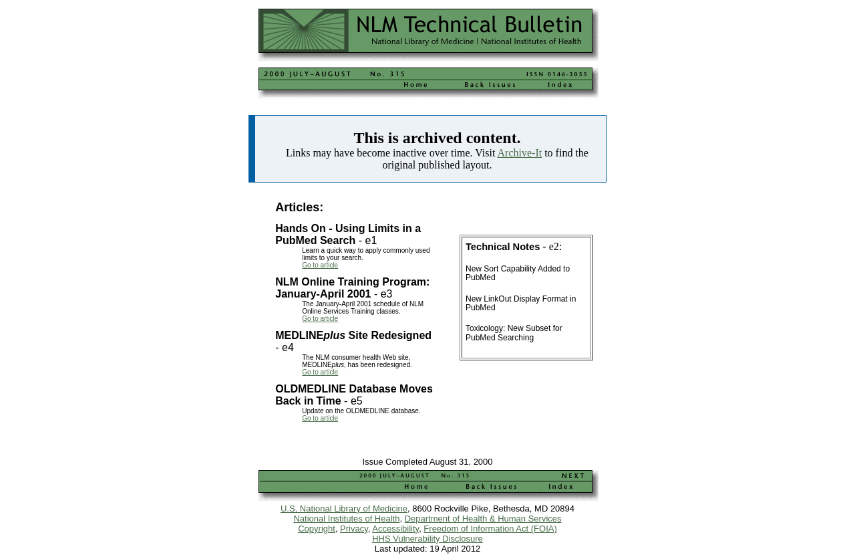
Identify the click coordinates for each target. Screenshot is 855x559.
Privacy (354, 529)
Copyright (316, 529)
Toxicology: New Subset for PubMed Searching (514, 333)
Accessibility (395, 529)
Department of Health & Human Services (483, 519)
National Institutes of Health (346, 519)
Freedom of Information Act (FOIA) (489, 529)
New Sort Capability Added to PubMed (518, 273)
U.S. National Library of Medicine (344, 509)
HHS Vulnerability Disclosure (427, 539)
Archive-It (520, 152)
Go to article (320, 265)
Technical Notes (503, 246)
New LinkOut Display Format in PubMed (521, 303)
